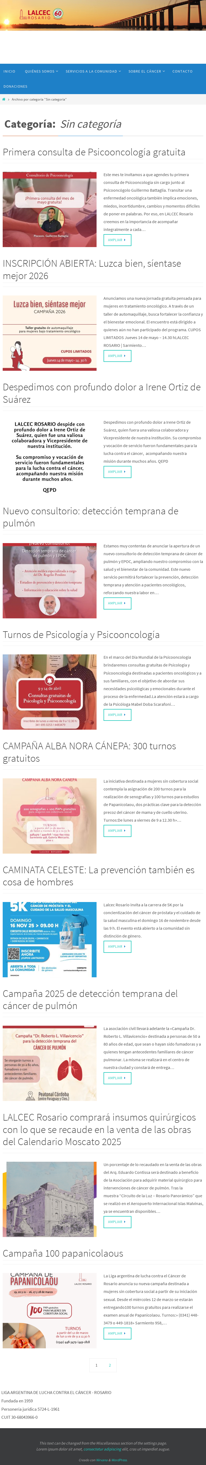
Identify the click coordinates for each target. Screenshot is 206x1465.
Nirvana (102, 1460)
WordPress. (119, 1460)
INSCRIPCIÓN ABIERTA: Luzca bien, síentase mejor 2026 (92, 269)
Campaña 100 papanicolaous (63, 1253)
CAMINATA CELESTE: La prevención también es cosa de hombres (98, 875)
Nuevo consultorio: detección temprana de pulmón (90, 516)
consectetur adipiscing (102, 1449)
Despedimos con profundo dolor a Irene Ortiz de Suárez (102, 392)
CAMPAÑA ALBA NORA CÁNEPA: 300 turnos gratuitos (89, 751)
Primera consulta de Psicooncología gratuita (94, 151)
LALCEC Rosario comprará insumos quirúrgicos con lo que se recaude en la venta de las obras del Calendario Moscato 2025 (99, 1129)
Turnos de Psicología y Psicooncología (81, 634)
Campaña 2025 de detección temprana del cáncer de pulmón (90, 999)
